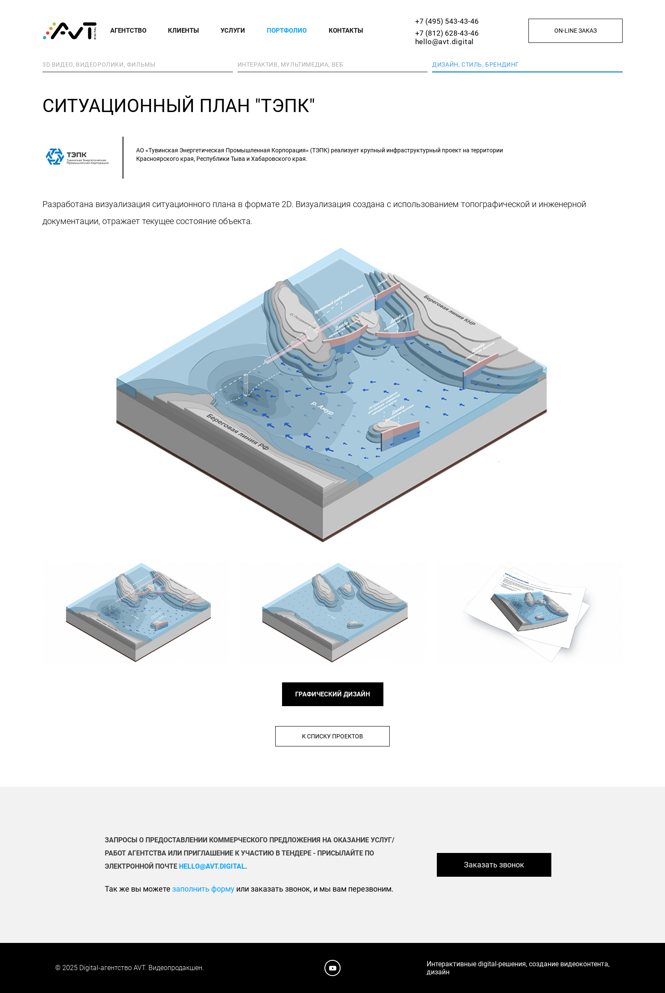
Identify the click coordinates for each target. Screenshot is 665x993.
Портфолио (287, 30)
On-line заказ (575, 30)
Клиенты (183, 30)
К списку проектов (332, 736)
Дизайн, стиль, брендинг (475, 64)
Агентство (128, 30)
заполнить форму (203, 888)
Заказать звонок (494, 864)
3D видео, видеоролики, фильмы (98, 64)
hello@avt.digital (444, 41)
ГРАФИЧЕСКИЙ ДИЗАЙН (332, 694)
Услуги (233, 30)
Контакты (346, 30)
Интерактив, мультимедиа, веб (291, 64)
